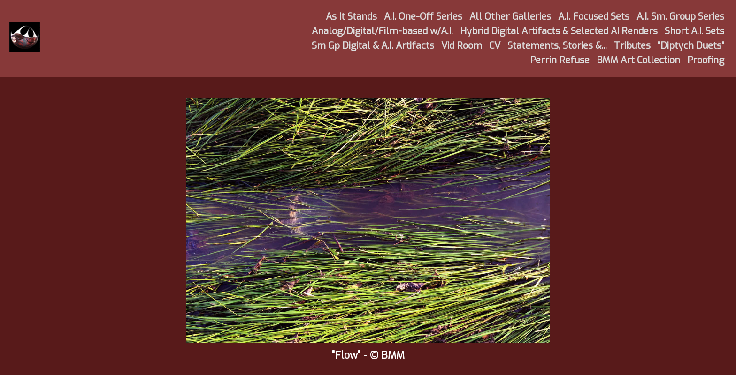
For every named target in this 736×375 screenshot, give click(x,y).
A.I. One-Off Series (423, 16)
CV (494, 45)
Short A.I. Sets (694, 31)
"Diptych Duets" (691, 45)
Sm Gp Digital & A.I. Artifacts (373, 45)
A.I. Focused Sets (593, 16)
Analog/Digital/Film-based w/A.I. (382, 31)
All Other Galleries (510, 16)
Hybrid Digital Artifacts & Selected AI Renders (559, 31)
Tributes (632, 45)
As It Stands (351, 16)
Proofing (705, 60)
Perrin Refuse (560, 60)
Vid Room (461, 45)
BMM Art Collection (638, 60)
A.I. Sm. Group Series (680, 16)
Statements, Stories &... (557, 45)
